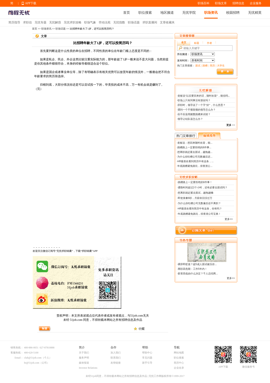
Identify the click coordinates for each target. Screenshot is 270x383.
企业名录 (179, 367)
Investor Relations (88, 367)
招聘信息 (238, 3)
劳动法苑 (105, 22)
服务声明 (84, 357)
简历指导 (14, 22)
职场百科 (203, 3)
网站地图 (179, 352)
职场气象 (90, 22)
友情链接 (116, 362)
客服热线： (17, 352)
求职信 (27, 22)
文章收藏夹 (167, 22)
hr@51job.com (31, 362)
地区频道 (167, 12)
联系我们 (116, 357)
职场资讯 (211, 12)
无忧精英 (255, 12)
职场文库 (221, 3)
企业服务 (256, 3)
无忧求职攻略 (72, 22)
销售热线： (17, 347)
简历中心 (179, 362)
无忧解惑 (55, 22)
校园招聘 (233, 12)
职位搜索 (145, 12)
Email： (19, 357)
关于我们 (84, 352)
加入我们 (116, 352)
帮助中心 (147, 352)
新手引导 (147, 362)
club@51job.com (33, 357)
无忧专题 (40, 22)
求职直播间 (149, 22)
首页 (126, 12)
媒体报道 (84, 362)
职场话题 (134, 22)
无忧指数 (119, 22)
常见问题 (147, 357)
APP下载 (30, 3)
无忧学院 (189, 12)
